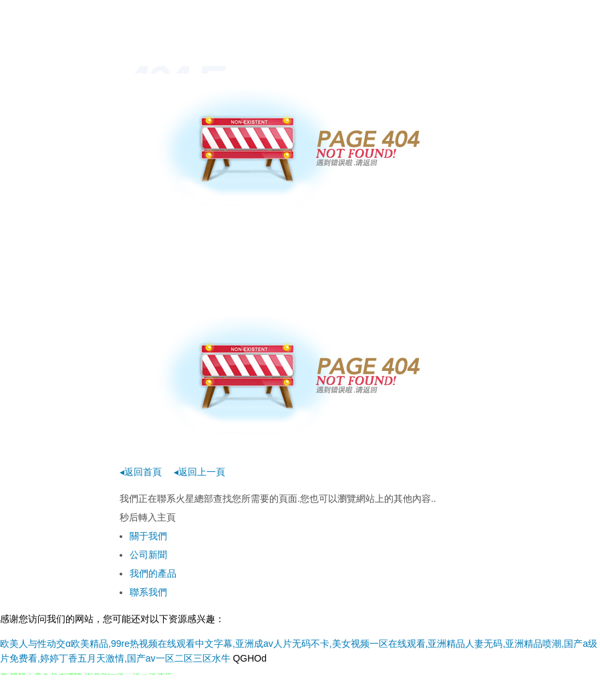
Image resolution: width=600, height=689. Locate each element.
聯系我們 (148, 592)
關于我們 (148, 536)
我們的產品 (153, 573)
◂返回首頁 (141, 471)
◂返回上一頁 (199, 471)
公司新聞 (148, 554)
